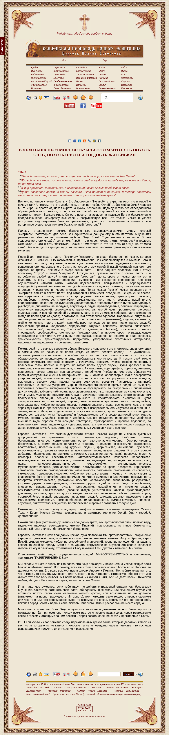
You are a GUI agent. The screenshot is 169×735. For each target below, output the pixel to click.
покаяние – (60, 687)
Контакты (126, 88)
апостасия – (92, 684)
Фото (124, 74)
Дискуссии (59, 78)
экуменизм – (106, 684)
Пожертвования (107, 88)
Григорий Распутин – (61, 691)
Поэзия (102, 74)
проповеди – (32, 687)
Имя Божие (37, 71)
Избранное (126, 85)
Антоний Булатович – (118, 687)
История (103, 78)
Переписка (59, 67)
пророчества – (135, 684)
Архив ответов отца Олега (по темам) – (75, 694)
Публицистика (38, 78)
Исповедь (81, 85)
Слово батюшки (62, 88)
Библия (102, 85)
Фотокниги (127, 78)
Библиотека (37, 74)
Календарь (81, 67)
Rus (64, 60)
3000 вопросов (61, 71)
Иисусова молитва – (78, 687)
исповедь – (46, 687)
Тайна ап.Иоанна (85, 74)
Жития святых (39, 85)
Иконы (79, 81)
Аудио (124, 67)
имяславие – (97, 687)
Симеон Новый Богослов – (94, 691)
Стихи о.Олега (107, 81)
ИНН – (44, 684)
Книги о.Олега (61, 85)
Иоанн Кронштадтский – (39, 694)
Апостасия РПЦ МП (41, 81)
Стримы (125, 81)
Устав (102, 67)
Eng (105, 60)
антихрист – (33, 684)
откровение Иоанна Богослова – (66, 684)
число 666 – (120, 684)
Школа (102, 71)
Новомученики (83, 88)
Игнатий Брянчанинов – (128, 691)
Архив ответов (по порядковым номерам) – (120, 694)
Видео (124, 71)
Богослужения (83, 71)
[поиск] (116, 98)
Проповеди (59, 74)
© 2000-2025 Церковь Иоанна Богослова (85, 716)
